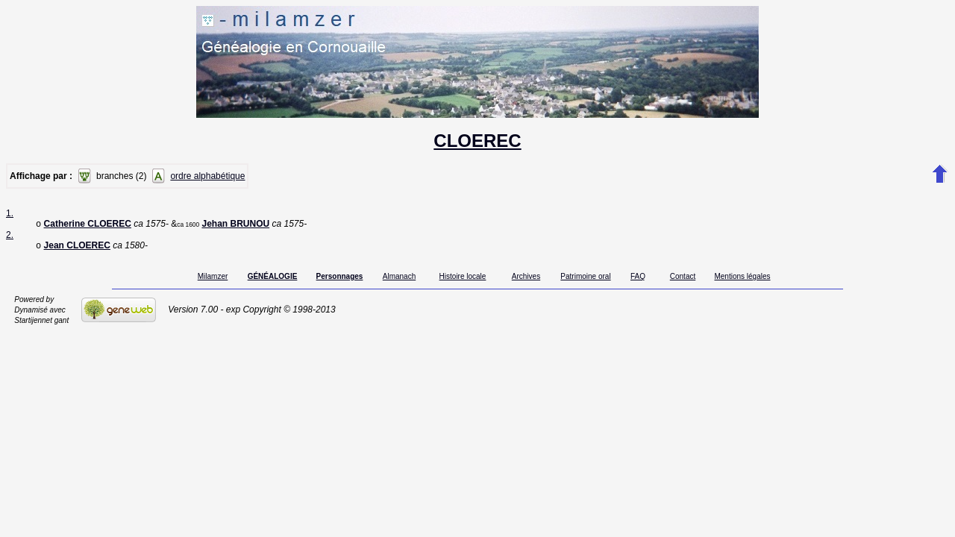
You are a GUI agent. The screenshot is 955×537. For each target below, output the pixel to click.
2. (9, 236)
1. (9, 213)
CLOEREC (477, 141)
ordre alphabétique (207, 176)
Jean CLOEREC (77, 248)
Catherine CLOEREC (87, 225)
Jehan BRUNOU (235, 225)
